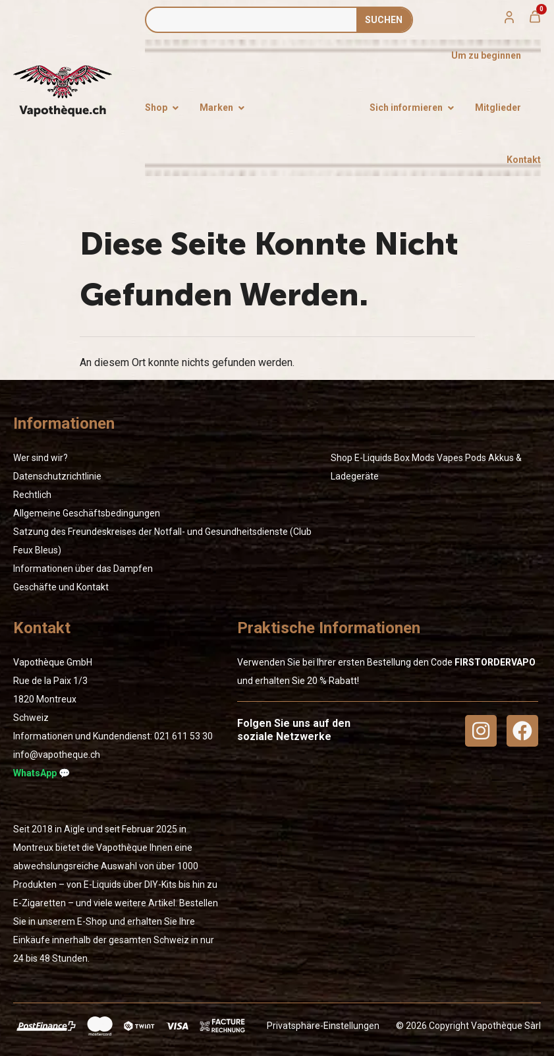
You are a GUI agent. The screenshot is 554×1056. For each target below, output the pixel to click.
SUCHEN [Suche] (383, 20)
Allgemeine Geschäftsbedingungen (86, 513)
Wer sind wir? (40, 457)
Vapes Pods (461, 457)
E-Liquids (373, 457)
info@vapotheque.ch (56, 754)
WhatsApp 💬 (41, 773)
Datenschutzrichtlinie (57, 476)
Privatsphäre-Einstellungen (323, 1025)
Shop (341, 457)
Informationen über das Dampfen (83, 568)
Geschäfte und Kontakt (61, 587)
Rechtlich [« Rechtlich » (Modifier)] (32, 494)
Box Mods (414, 457)
